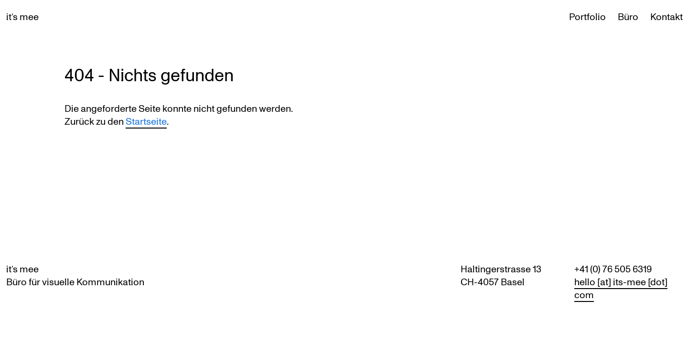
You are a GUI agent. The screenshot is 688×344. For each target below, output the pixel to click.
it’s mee (22, 16)
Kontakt (666, 16)
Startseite (146, 121)
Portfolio (587, 16)
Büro (628, 16)
